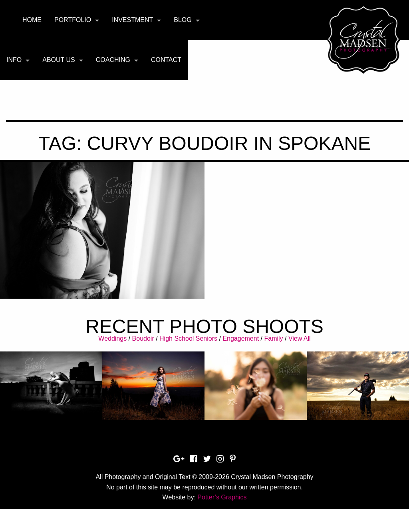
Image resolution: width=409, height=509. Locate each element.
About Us (58, 59)
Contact (166, 59)
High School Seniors (188, 338)
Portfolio (72, 19)
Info (14, 59)
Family (273, 338)
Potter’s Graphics (221, 497)
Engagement (240, 338)
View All (299, 338)
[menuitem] (32, 20)
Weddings (112, 338)
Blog (182, 19)
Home (32, 19)
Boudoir (143, 338)
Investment (132, 19)
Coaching (113, 59)
